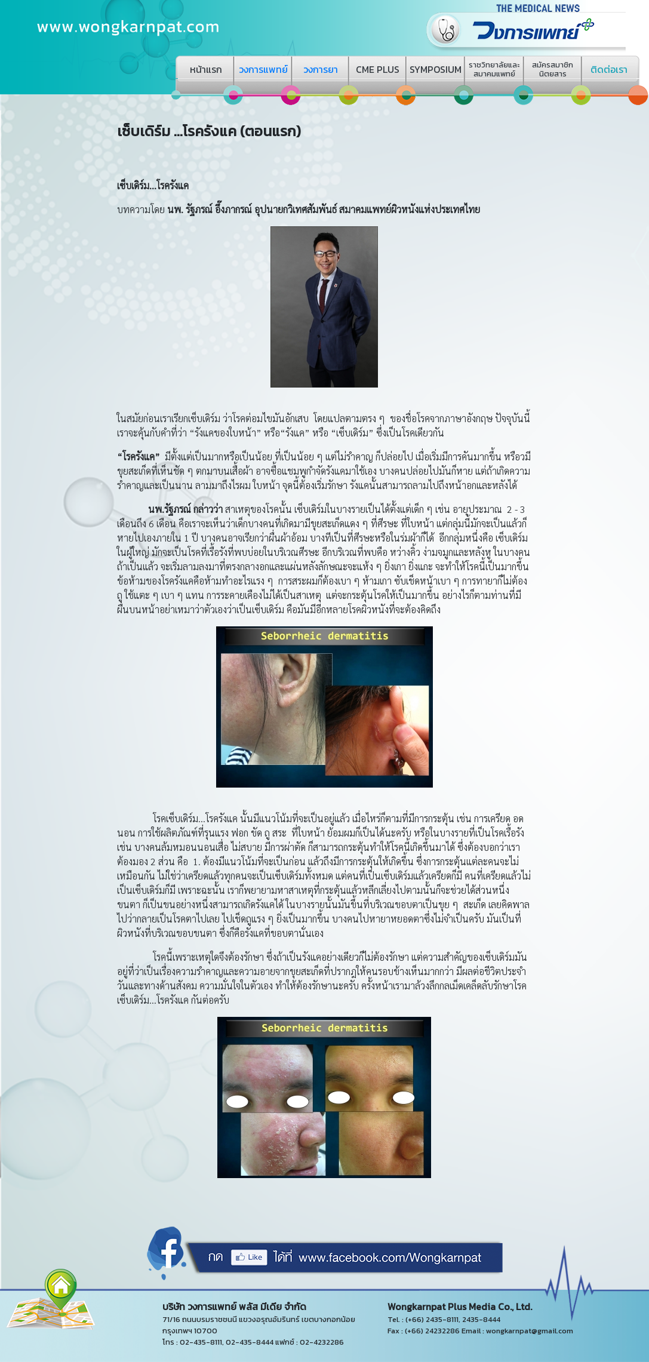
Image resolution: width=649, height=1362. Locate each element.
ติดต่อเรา (609, 69)
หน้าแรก (206, 69)
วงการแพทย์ (263, 69)
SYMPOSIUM (436, 69)
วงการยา (320, 69)
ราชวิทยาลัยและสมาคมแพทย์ (494, 69)
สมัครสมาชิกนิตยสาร (552, 69)
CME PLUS (377, 69)
